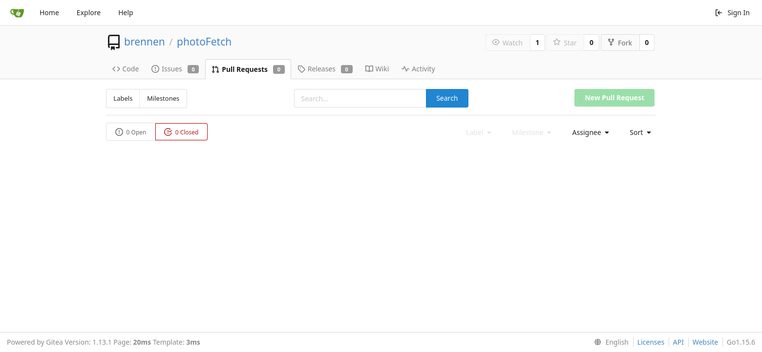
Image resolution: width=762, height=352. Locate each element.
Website (706, 342)
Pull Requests (248, 69)
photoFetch (204, 41)
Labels (122, 98)
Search (447, 98)
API (678, 342)
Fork (619, 42)
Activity (418, 68)
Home (49, 12)
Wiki (377, 68)
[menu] (588, 132)
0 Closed (181, 132)
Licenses (651, 342)
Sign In (732, 12)
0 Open (131, 132)
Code (125, 68)
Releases (325, 68)
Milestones (163, 98)
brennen (144, 41)
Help (125, 12)
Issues (175, 68)
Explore (89, 12)
